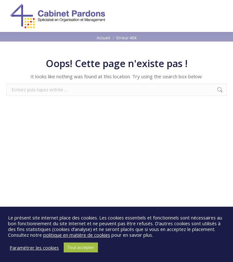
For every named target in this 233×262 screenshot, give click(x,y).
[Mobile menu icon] (223, 16)
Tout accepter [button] (81, 247)
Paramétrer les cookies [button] (34, 247)
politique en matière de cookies (76, 235)
